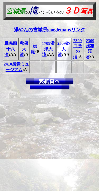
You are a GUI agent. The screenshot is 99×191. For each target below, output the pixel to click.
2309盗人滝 (63, 49)
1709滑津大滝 (48, 49)
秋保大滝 (24, 49)
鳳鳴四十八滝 (10, 49)
